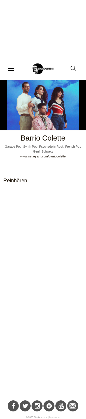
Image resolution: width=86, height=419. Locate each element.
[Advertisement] (41, 349)
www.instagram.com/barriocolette (43, 156)
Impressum (54, 417)
